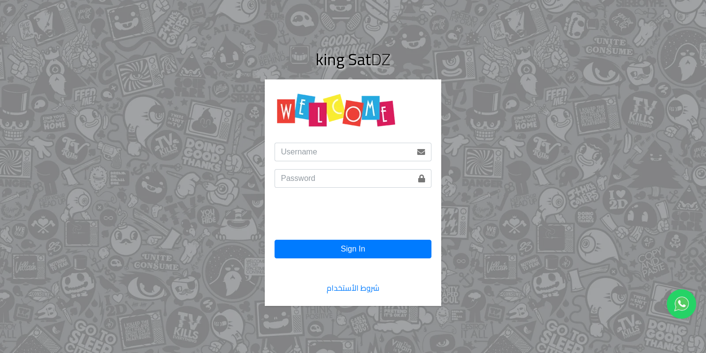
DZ (353, 59)
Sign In (353, 249)
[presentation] (349, 218)
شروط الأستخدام (353, 287)
